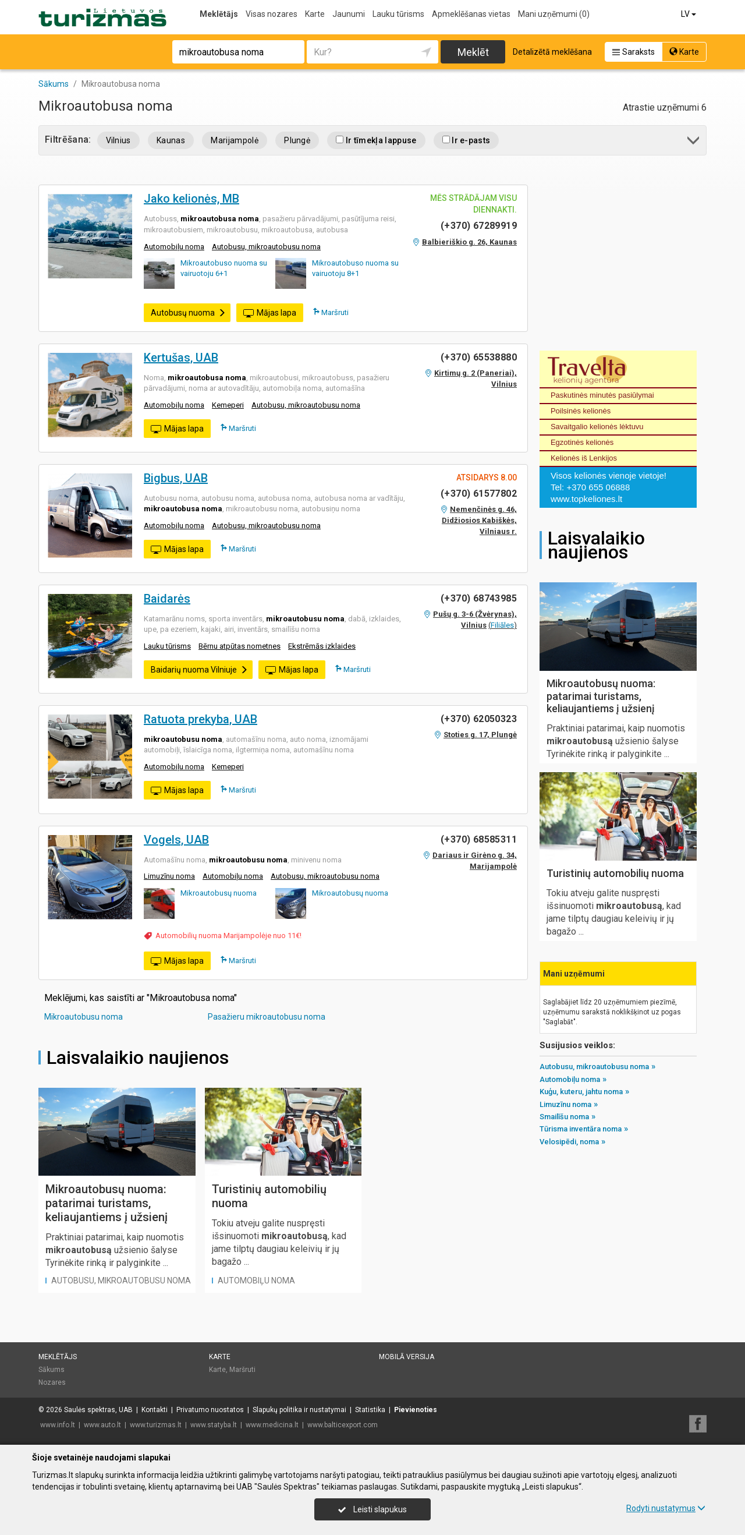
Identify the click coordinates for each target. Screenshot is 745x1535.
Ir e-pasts (466, 140)
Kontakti (154, 1410)
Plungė (297, 140)
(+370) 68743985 (479, 598)
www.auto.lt (102, 1425)
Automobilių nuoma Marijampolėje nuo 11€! (228, 935)
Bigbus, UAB (176, 478)
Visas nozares (271, 14)
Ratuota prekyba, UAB (200, 719)
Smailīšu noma (564, 1116)
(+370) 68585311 (479, 839)
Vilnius (118, 140)
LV (689, 14)
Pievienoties (415, 1410)
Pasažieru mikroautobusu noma (266, 1016)
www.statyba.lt (213, 1425)
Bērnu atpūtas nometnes (239, 646)
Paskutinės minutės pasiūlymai (602, 395)
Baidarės (167, 599)
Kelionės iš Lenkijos (584, 458)
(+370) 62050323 (479, 718)
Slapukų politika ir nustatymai (299, 1410)
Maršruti (331, 312)
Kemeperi (228, 405)
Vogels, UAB (176, 840)
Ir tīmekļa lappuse (376, 140)
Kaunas (171, 140)
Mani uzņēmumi (554, 14)
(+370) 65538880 (479, 357)
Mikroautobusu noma (83, 1016)
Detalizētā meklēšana (552, 51)
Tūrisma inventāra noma (581, 1128)
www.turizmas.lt (156, 1425)
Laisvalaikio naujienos (138, 1057)
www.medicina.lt (272, 1425)
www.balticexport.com (342, 1425)
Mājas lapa (269, 313)
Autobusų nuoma (188, 312)
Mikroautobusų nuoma (218, 893)
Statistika (370, 1410)
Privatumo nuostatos (210, 1410)
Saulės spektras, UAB (98, 1410)
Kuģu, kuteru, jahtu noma (581, 1091)
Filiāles (502, 625)
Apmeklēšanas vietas (471, 14)
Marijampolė (234, 140)
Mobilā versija (406, 1357)
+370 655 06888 (598, 487)
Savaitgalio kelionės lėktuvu (597, 426)
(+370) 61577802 (479, 493)
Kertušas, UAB (181, 358)
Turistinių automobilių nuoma (615, 873)
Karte (315, 14)
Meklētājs (219, 14)
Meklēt (473, 52)
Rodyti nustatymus (665, 1508)
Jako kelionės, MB (191, 199)
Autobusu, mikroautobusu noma (266, 246)
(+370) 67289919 (479, 225)
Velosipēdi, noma (569, 1141)
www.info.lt (57, 1425)
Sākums (51, 1370)
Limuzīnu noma (169, 876)
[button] (694, 142)
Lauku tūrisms (398, 14)
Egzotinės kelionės (582, 442)
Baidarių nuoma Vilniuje (199, 669)
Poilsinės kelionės (581, 410)
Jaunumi (348, 14)
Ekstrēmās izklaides (322, 646)
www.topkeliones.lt (586, 499)
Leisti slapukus (372, 1509)
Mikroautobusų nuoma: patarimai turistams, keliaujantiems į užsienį (106, 1203)
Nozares (52, 1382)
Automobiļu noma (174, 246)
